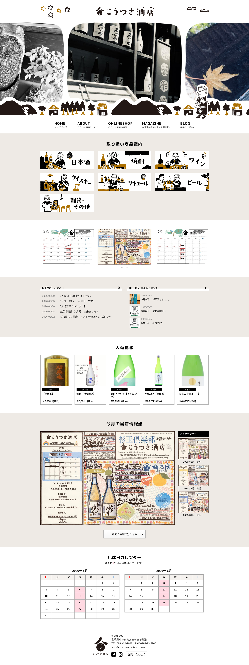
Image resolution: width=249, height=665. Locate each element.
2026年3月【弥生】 (193, 450)
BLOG (168, 287)
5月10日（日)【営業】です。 (67, 296)
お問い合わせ (136, 654)
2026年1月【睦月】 (193, 503)
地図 (143, 639)
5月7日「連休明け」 (168, 323)
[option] (124, 63)
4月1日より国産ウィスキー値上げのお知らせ (76, 316)
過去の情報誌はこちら (127, 534)
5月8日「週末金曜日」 (168, 311)
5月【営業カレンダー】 (64, 306)
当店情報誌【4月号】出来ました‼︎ (70, 311)
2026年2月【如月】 (193, 477)
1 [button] (122, 267)
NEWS (81, 287)
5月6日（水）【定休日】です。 (68, 301)
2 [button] (127, 267)
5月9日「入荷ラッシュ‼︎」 (168, 299)
